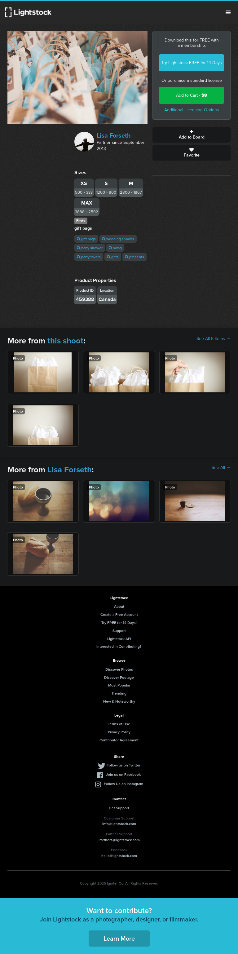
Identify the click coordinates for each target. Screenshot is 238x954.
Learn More (119, 938)
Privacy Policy (119, 732)
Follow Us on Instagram (123, 783)
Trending (119, 693)
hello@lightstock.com (119, 855)
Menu (228, 12)
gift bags (86, 238)
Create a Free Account (119, 614)
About (119, 606)
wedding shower (118, 238)
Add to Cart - (191, 95)
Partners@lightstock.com (119, 839)
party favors (89, 256)
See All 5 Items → (213, 339)
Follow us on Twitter (123, 765)
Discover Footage (119, 677)
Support (119, 630)
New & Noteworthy (119, 701)
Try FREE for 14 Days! (119, 622)
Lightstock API (119, 638)
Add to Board (191, 135)
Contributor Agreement (119, 740)
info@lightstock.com (119, 823)
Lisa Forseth (114, 135)
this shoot (65, 341)
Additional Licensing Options (191, 110)
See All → (221, 468)
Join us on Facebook (123, 774)
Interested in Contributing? (119, 646)
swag (115, 247)
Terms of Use (119, 724)
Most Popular (119, 685)
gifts (113, 256)
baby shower (90, 247)
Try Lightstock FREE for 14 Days (191, 63)
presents (134, 256)
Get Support (119, 807)
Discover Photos (119, 669)
